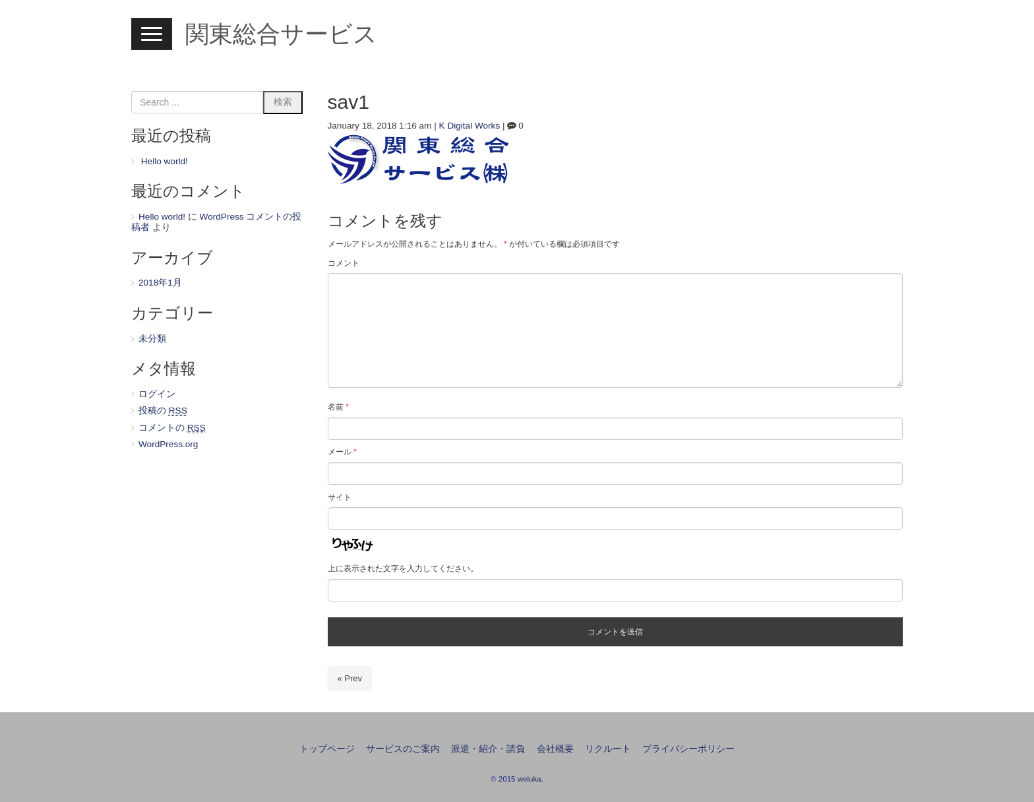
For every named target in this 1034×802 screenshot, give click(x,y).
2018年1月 (160, 283)
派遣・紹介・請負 (488, 749)
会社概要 (555, 749)
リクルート (608, 749)
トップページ (327, 749)
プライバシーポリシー (688, 749)
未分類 (152, 339)
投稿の (162, 411)
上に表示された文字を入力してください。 (403, 568)
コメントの (172, 428)
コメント (343, 263)
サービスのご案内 (403, 749)
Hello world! (164, 161)
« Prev (350, 678)
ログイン (156, 394)
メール (342, 451)
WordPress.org (168, 444)
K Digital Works (470, 126)
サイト (339, 497)
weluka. (530, 779)
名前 (338, 407)
